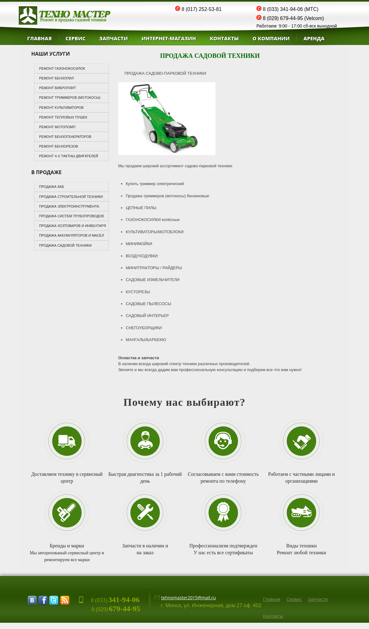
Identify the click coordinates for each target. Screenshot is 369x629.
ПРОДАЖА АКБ (51, 187)
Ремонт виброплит (57, 88)
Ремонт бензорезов (58, 146)
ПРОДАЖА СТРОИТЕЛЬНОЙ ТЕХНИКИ (71, 197)
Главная (39, 38)
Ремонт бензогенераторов (65, 136)
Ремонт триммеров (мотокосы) (69, 97)
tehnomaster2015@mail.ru (188, 598)
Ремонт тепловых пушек (63, 117)
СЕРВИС (76, 38)
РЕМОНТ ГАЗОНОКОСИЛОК (62, 68)
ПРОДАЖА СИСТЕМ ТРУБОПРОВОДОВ (71, 216)
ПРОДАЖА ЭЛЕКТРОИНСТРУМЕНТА (69, 206)
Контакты (273, 616)
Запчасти (113, 38)
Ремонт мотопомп (57, 127)
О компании (271, 38)
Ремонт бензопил (56, 78)
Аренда (313, 38)
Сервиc (294, 599)
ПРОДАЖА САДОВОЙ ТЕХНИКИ (65, 245)
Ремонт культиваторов (61, 107)
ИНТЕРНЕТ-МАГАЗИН (169, 38)
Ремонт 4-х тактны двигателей (68, 156)
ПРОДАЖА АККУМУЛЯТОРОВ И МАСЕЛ (71, 235)
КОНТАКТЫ (224, 38)
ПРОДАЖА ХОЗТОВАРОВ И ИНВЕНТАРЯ (72, 226)
